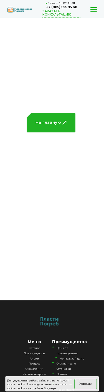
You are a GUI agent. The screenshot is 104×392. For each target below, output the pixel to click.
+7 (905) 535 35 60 (61, 7)
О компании (35, 368)
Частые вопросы (34, 374)
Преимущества (34, 353)
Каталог (34, 348)
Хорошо (85, 384)
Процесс (34, 363)
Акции (34, 358)
